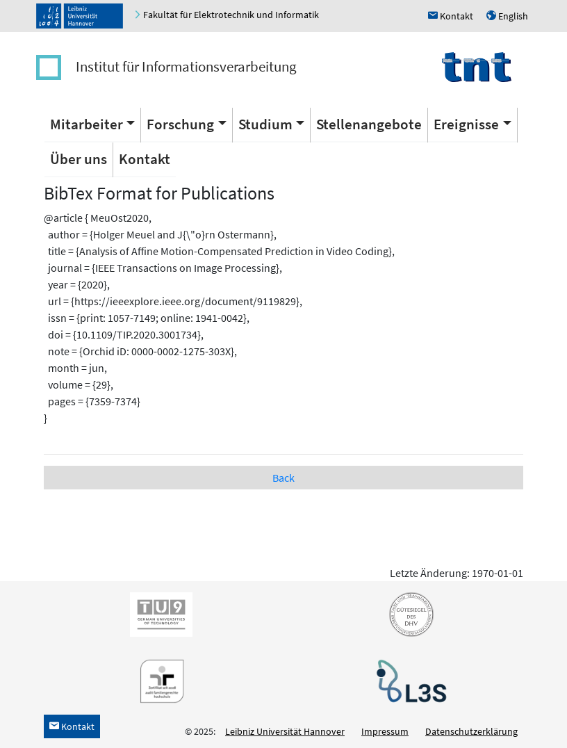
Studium (265, 124)
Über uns (78, 158)
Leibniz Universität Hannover (285, 731)
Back (283, 478)
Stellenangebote (369, 124)
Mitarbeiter (86, 124)
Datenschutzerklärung (471, 731)
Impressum (385, 731)
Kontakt (144, 158)
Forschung (180, 124)
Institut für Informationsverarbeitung (186, 66)
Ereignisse (466, 124)
